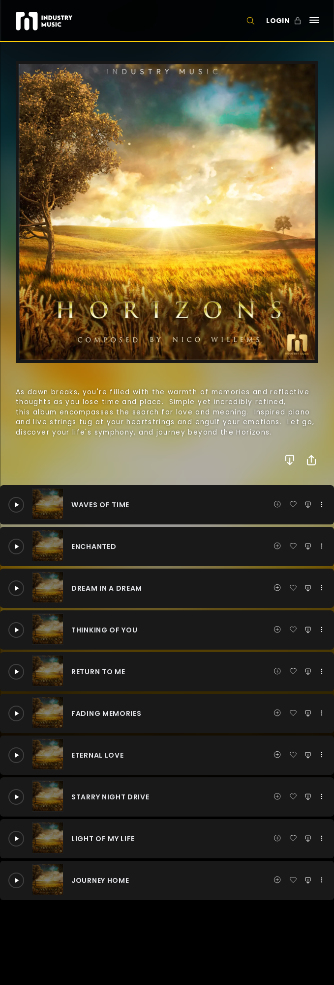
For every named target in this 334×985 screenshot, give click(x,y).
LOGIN (278, 21)
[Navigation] (314, 21)
